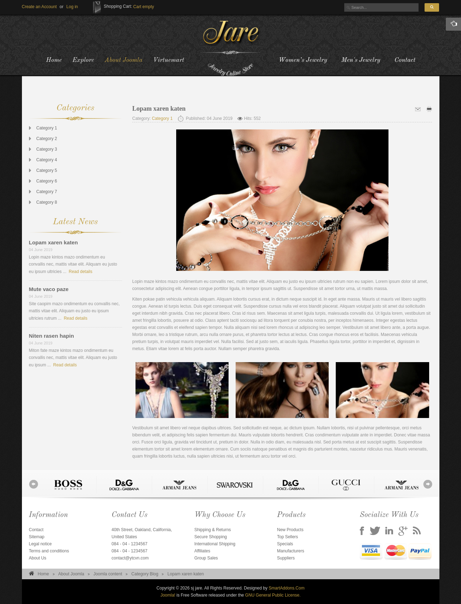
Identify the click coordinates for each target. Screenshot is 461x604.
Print (429, 109)
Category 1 (46, 128)
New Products (290, 529)
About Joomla (71, 573)
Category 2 (46, 138)
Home (43, 573)
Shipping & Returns (212, 529)
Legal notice (40, 543)
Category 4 (46, 159)
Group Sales (206, 558)
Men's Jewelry (360, 60)
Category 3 (46, 149)
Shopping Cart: (118, 6)
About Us (37, 558)
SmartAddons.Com (286, 588)
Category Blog (144, 573)
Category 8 (46, 202)
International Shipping (214, 543)
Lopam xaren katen (53, 242)
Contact (404, 60)
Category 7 (46, 191)
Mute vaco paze (49, 289)
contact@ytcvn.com (130, 558)
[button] (72, 6)
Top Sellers (287, 536)
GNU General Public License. (273, 595)
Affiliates (202, 550)
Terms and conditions (49, 550)
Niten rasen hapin (51, 336)
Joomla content (107, 573)
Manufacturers (290, 550)
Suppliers (286, 558)
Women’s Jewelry (302, 60)
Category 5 (46, 170)
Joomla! (167, 595)
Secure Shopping (210, 536)
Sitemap (37, 536)
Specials (285, 543)
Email (418, 109)
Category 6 (46, 181)
